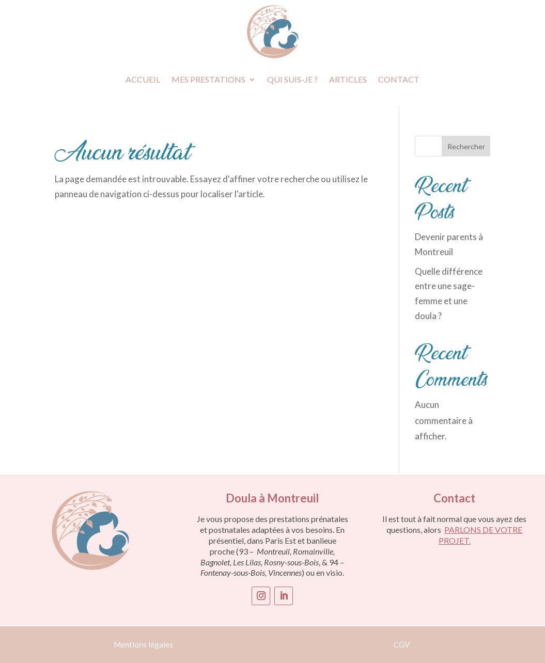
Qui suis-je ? (292, 79)
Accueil (143, 79)
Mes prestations (208, 79)
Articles (348, 79)
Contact (398, 79)
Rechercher (466, 146)
